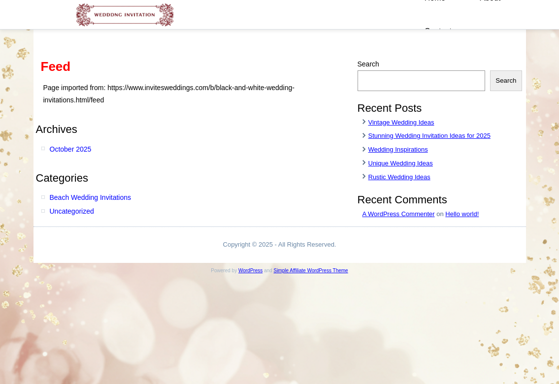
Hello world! (462, 214)
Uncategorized (72, 211)
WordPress (250, 270)
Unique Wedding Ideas (400, 163)
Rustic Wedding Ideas (399, 177)
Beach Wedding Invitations (91, 197)
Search (368, 64)
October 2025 (71, 149)
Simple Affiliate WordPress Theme (310, 270)
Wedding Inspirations (398, 149)
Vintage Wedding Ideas (401, 122)
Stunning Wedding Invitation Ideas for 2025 (429, 135)
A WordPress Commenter (398, 214)
